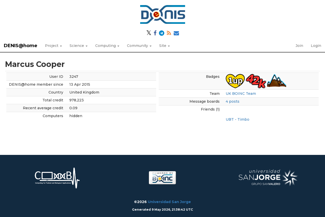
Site (164, 45)
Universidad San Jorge (169, 202)
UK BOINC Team (241, 93)
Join (299, 45)
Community (139, 45)
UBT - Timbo (237, 119)
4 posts (232, 101)
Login (316, 45)
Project (53, 45)
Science (79, 45)
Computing (107, 45)
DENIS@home (20, 45)
